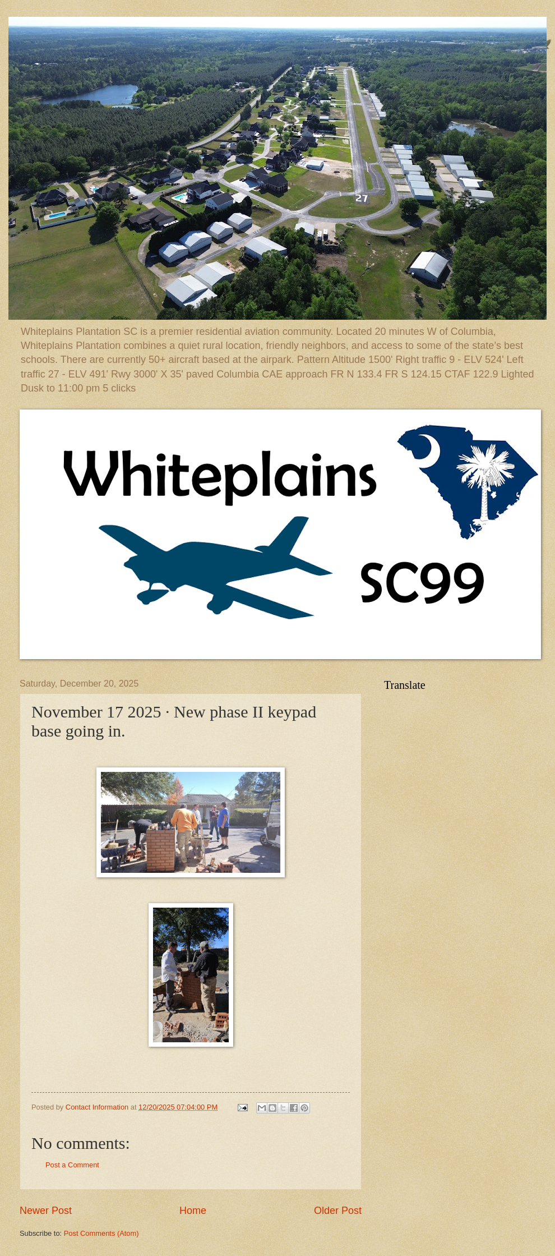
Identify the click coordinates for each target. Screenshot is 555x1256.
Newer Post (46, 1210)
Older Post (338, 1210)
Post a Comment (72, 1165)
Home (192, 1210)
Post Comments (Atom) (101, 1233)
